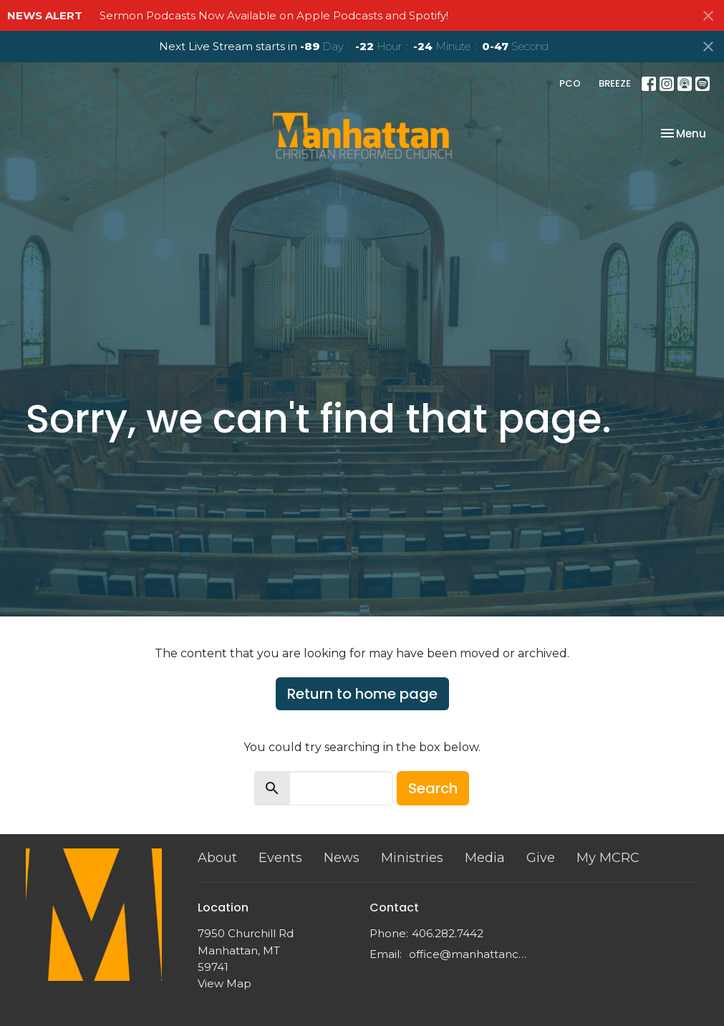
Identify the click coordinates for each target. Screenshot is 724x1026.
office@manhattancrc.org (468, 954)
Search (433, 788)
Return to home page (362, 694)
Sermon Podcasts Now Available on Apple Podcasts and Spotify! (274, 15)
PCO (570, 83)
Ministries (412, 858)
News (341, 858)
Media (485, 858)
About (217, 858)
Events (280, 858)
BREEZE (615, 83)
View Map (224, 983)
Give (540, 858)
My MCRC (607, 858)
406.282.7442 (447, 933)
